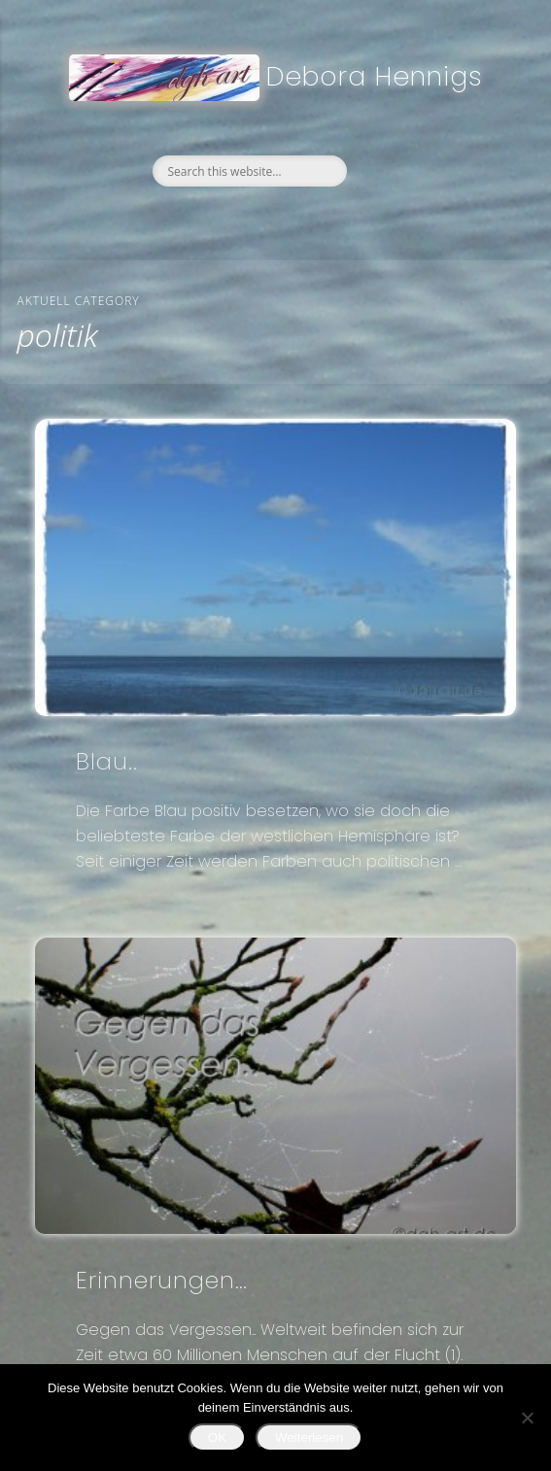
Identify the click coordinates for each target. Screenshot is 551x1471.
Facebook (232, 219)
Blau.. (107, 761)
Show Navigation (498, 129)
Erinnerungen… (162, 1280)
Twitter (273, 219)
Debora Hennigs (374, 76)
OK (217, 1437)
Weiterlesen (309, 1437)
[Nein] (526, 1417)
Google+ (313, 219)
